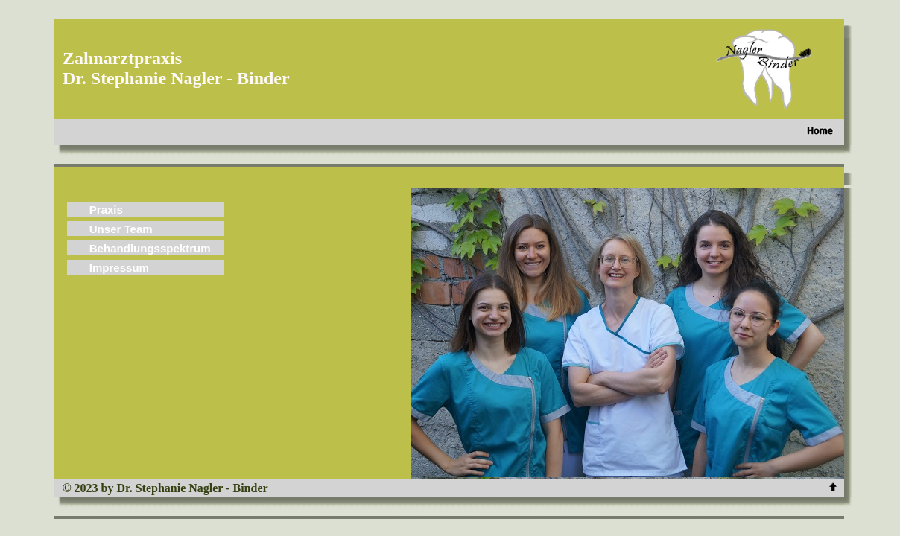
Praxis (106, 209)
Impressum (119, 267)
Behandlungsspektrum (150, 248)
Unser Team (121, 229)
